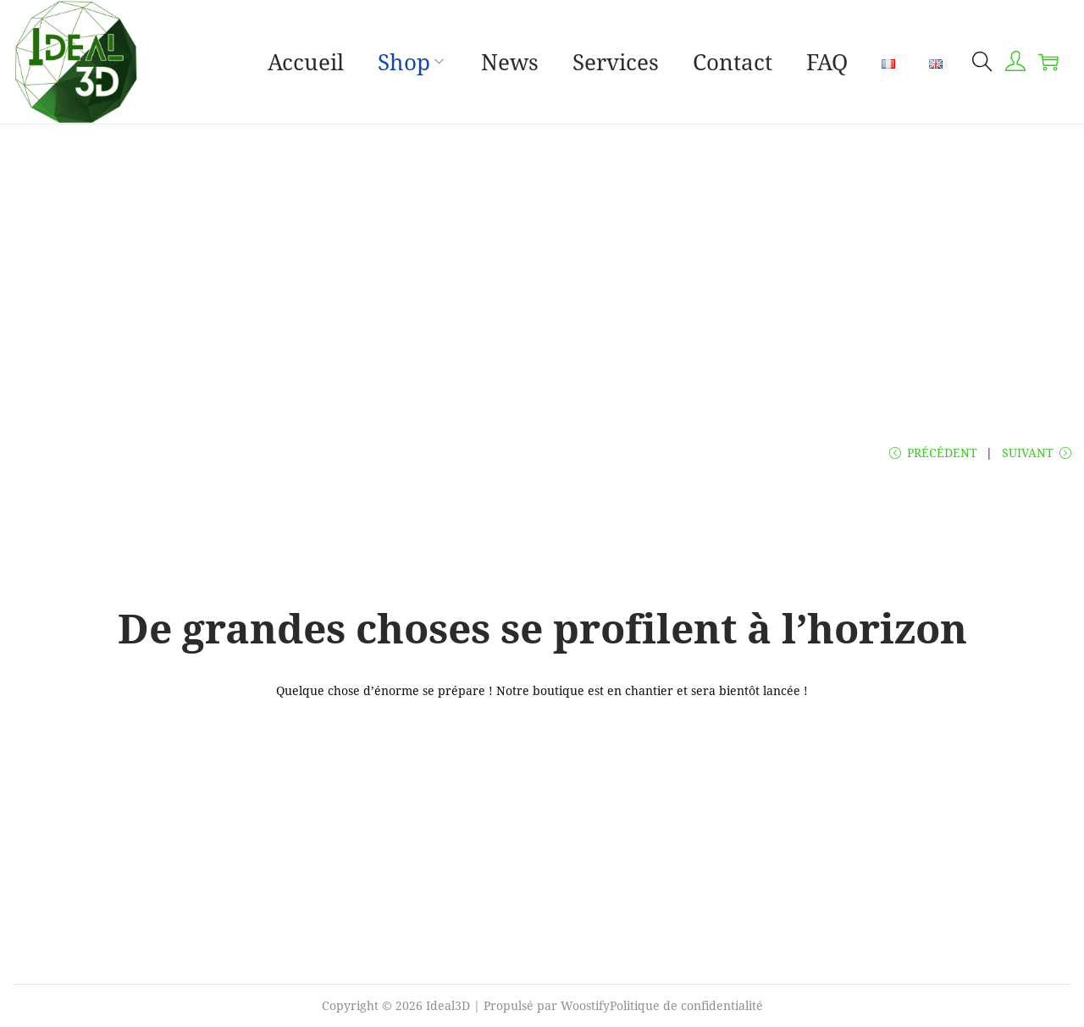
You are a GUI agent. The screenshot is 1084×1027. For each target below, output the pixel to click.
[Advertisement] (542, 284)
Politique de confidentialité (686, 1005)
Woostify (585, 1005)
